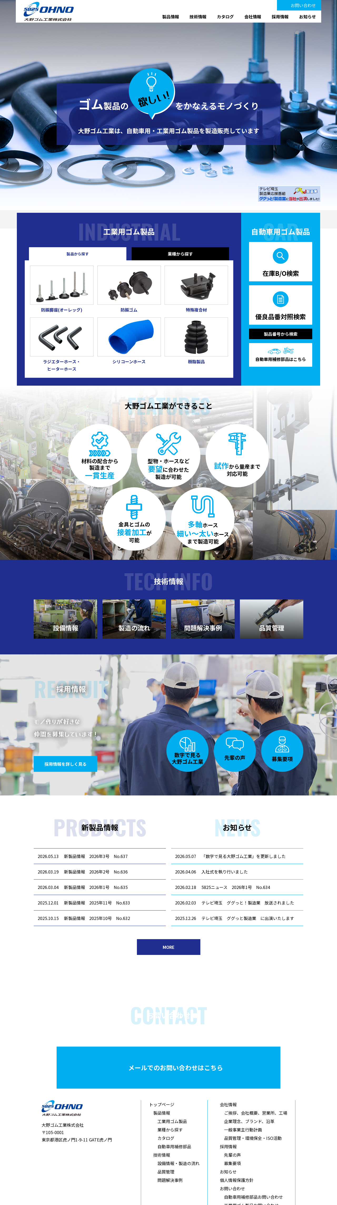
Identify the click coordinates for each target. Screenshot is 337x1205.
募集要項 (232, 1163)
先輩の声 (232, 1155)
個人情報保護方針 (237, 1180)
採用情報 (280, 16)
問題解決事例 (170, 1180)
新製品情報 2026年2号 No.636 (96, 871)
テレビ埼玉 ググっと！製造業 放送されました (247, 902)
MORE (169, 947)
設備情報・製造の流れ (178, 1163)
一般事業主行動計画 (243, 1129)
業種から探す (170, 1129)
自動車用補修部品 (174, 1146)
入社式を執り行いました (224, 871)
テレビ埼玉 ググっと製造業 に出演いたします (247, 918)
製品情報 (170, 16)
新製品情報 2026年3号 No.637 (96, 856)
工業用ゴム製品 (172, 1121)
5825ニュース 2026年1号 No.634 (235, 887)
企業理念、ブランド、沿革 (249, 1121)
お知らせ (307, 16)
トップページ (161, 1104)
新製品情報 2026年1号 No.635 (96, 887)
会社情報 (252, 16)
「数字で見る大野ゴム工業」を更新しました (243, 856)
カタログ (225, 16)
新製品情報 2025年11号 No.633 (97, 902)
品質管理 (165, 1171)
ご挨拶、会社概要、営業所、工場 (255, 1113)
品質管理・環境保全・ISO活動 (253, 1138)
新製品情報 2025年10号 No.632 (97, 918)
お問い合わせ (303, 5)
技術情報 (198, 16)
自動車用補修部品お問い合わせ (253, 1197)
